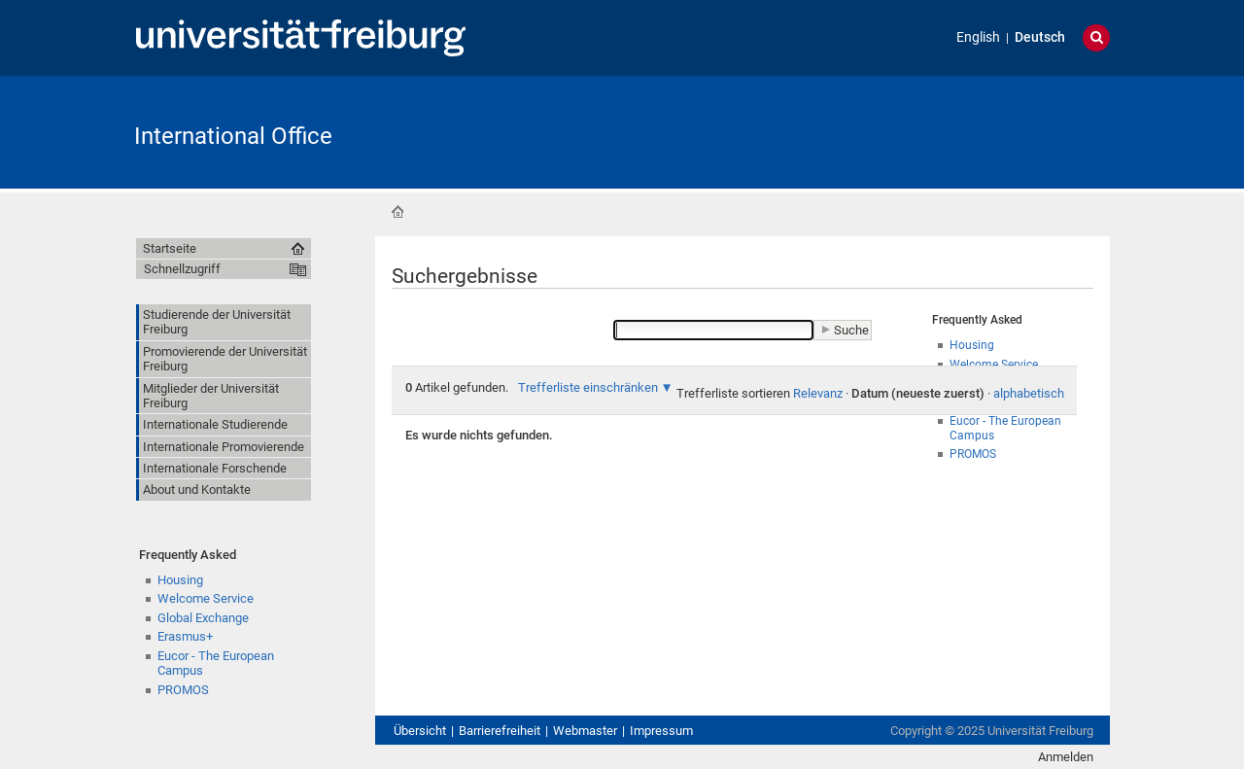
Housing (180, 580)
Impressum (661, 730)
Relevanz (818, 393)
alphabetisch (1028, 393)
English (978, 37)
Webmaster (585, 730)
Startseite (397, 212)
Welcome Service (205, 598)
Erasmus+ (185, 636)
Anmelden (1065, 757)
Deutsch (1040, 37)
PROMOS (183, 689)
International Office (233, 136)
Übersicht (420, 730)
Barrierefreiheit (499, 730)
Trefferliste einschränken (588, 387)
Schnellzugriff (182, 269)
